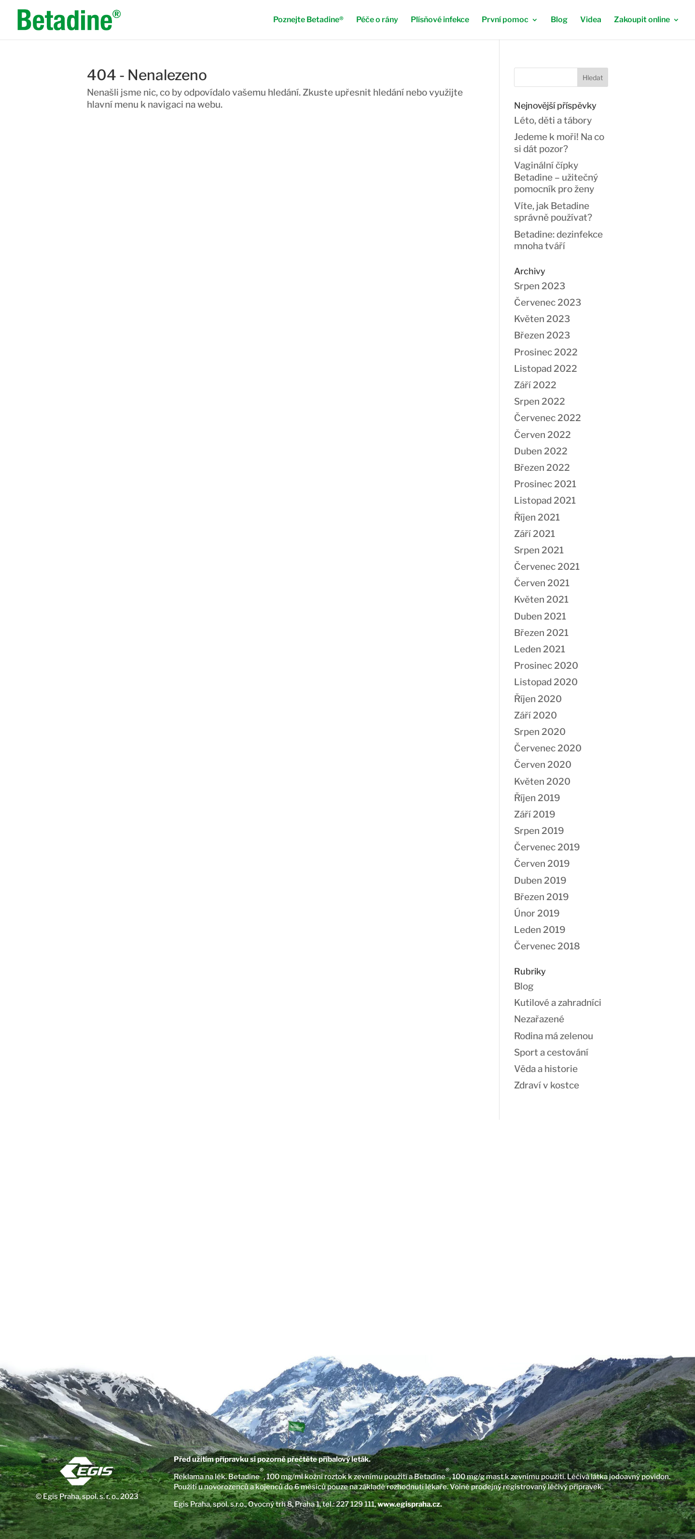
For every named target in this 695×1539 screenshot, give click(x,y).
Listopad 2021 (545, 500)
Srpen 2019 (539, 830)
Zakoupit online (642, 20)
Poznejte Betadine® (308, 20)
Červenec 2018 (547, 946)
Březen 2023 (542, 335)
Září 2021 (534, 533)
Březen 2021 (541, 632)
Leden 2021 (539, 649)
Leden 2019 (540, 929)
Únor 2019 (537, 913)
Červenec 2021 (547, 566)
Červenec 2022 (547, 418)
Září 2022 (535, 385)
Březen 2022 (542, 467)
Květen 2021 (541, 599)
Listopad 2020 (546, 682)
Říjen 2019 (537, 798)
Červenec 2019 (547, 847)
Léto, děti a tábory (553, 120)
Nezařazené (539, 1019)
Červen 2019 (542, 863)
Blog (559, 20)
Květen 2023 (542, 319)
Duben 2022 (541, 451)
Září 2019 (535, 814)
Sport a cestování (551, 1052)
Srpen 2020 (540, 731)
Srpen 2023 (539, 286)
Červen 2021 (542, 583)
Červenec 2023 (547, 302)
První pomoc (505, 20)
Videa (590, 20)
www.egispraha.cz (408, 1504)
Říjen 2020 (538, 699)
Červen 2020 (542, 764)
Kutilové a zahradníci (557, 1002)
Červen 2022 (542, 434)
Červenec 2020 (548, 748)
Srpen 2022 (539, 401)
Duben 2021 (540, 616)
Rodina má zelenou (553, 1036)
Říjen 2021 (537, 517)
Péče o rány (377, 20)
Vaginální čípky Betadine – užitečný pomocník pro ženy (556, 177)
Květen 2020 (542, 781)
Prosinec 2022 (546, 352)
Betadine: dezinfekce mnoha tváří (558, 240)
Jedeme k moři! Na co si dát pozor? (559, 143)
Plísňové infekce (440, 20)
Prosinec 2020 (546, 665)
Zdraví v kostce (546, 1085)
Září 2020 (535, 715)
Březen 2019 (541, 897)
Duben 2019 (540, 880)
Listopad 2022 (545, 368)
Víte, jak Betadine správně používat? (553, 212)
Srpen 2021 (539, 550)
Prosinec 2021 (545, 484)
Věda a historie (546, 1068)
